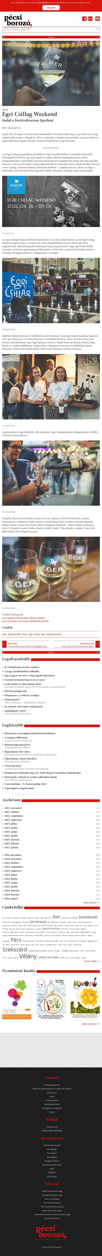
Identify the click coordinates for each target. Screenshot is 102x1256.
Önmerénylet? (12, 699)
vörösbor (77, 958)
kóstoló (94, 932)
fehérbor (5, 929)
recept (32, 945)
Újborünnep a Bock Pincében (20, 758)
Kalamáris (62, 932)
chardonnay (6, 926)
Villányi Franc (64, 958)
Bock (42, 918)
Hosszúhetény (40, 932)
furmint (38, 929)
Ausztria (9, 918)
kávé (67, 932)
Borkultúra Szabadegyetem (11, 922)
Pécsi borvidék (52, 941)
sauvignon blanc (51, 945)
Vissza (51, 37)
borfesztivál (65, 918)
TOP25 (4, 958)
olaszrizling (38, 935)
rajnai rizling (24, 945)
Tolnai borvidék (90, 951)
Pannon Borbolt (55, 935)
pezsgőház (6, 941)
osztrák (46, 935)
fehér (96, 926)
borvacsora (25, 922)
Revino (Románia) (52, 1218)
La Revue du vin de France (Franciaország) (52, 1214)
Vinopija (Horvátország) (52, 1195)
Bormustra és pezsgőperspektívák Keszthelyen (29, 733)
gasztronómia (51, 928)
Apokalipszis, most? (15, 710)
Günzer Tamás (74, 929)
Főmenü (52, 1078)
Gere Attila (64, 929)
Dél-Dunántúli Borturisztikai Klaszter (40, 926)
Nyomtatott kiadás (52, 1104)
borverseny (38, 921)
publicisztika (15, 945)
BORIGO (52, 1172)
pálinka (77, 935)
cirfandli (14, 926)
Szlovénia (57, 951)
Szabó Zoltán (77, 945)
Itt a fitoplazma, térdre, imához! (21, 667)
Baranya (30, 918)
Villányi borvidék (48, 957)
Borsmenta (52, 1153)
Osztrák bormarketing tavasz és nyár (24, 679)
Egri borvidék (14, 634)
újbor (10, 958)
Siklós (60, 945)
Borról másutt (52, 1138)
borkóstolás (74, 918)
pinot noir (63, 941)
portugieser (83, 941)
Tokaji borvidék (74, 951)
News (24, 634)
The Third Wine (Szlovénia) (52, 1207)
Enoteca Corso (69, 926)
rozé (37, 945)
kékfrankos (85, 932)
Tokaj (65, 950)
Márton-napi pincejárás (17, 744)
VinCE (51, 1169)
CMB (19, 926)
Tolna (82, 951)
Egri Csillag (34, 634)
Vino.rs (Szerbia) (52, 1199)
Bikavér (36, 918)
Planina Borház (73, 941)
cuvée (24, 926)
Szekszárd (14, 949)
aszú (4, 918)
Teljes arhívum (90, 902)
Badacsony (17, 918)
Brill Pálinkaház (53, 922)
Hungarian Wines (52, 1161)
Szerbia (50, 951)
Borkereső (52, 1092)
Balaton (24, 918)
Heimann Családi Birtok (10, 932)
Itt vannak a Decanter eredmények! (23, 706)
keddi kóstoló (74, 932)
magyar (4, 935)
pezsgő (90, 935)
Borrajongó (52, 1149)
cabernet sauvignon (84, 922)
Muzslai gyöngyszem (15, 690)
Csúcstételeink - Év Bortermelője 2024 (25, 783)
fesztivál (12, 929)
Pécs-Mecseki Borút (28, 941)
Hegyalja (83, 929)
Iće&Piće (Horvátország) (52, 1191)
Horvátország (29, 932)
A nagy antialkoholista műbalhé (21, 671)
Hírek (52, 1096)
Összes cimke (90, 961)
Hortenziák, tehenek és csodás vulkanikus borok (30, 776)
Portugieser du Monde (52, 1108)
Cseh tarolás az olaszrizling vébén (22, 683)
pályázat (83, 935)
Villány (28, 956)
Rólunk (52, 1120)
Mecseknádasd (13, 935)
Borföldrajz (52, 1176)
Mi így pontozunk (52, 1085)
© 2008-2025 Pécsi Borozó (51, 1247)
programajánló (93, 941)
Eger (4, 634)
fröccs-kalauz (30, 929)
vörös (71, 958)
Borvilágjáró (52, 1157)
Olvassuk (52, 1184)
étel (85, 926)
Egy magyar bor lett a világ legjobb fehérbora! (29, 675)
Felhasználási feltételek (52, 1130)
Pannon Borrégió (67, 935)
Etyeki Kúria (79, 926)
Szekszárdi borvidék (37, 950)
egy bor (60, 926)
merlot (21, 935)
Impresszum (52, 1127)
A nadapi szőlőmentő (15, 737)
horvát (22, 932)
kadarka (54, 932)
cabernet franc (72, 922)
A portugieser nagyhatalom (19, 788)
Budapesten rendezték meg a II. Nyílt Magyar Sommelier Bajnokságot (42, 772)
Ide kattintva (43, 2)
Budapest (63, 922)
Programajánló (52, 1100)
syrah (70, 945)
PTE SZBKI (5, 945)
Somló (65, 945)
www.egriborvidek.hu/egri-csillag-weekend (23, 617)
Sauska (42, 945)
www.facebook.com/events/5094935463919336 (25, 621)
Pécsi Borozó (40, 941)
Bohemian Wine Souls (52, 1165)
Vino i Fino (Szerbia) (52, 1203)
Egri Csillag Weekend (51, 634)
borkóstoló (88, 917)
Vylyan (83, 958)
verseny (15, 958)
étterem (90, 926)
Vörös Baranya (12, 765)
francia (18, 929)
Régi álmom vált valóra (17, 751)
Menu (97, 18)
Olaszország (29, 935)
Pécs (16, 939)
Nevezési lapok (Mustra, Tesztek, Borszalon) (52, 1088)
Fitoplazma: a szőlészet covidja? (21, 695)
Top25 (52, 1112)
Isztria (48, 932)
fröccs (23, 929)
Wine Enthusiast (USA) (52, 1210)
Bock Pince (48, 918)
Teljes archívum (89, 1023)
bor (56, 917)
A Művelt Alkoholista (52, 1145)
